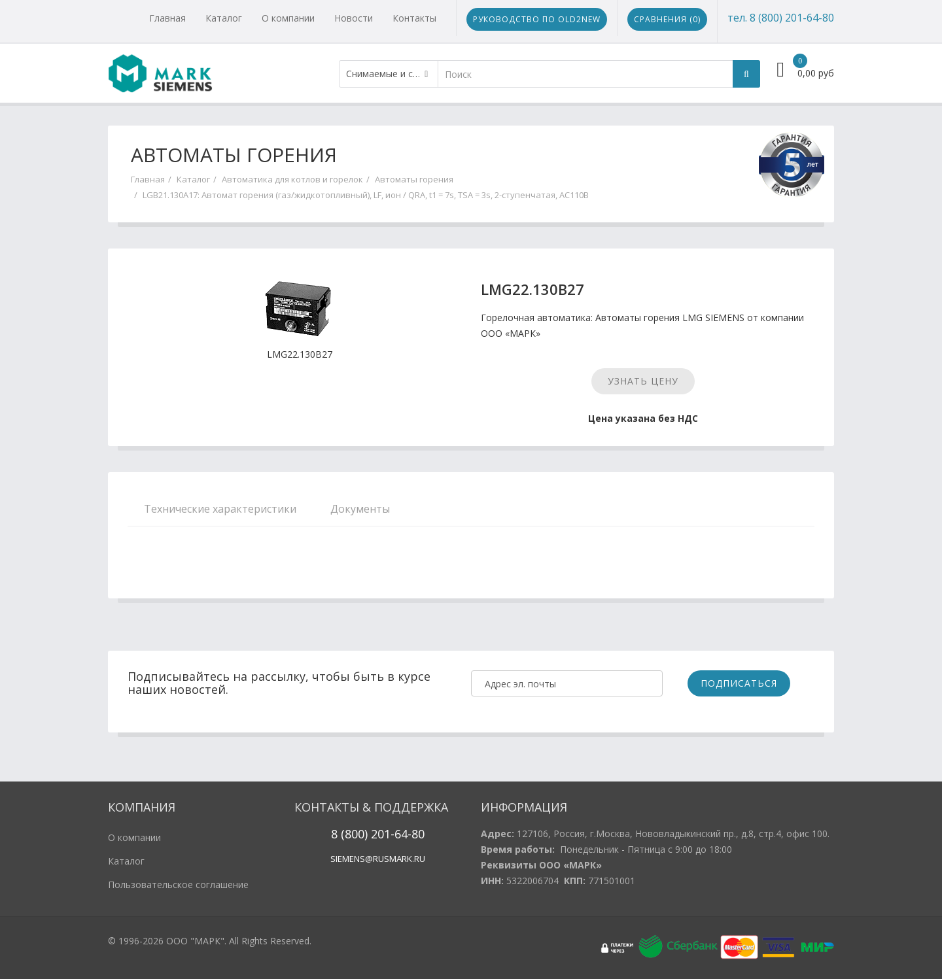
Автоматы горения (414, 179)
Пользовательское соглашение (178, 884)
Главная (167, 18)
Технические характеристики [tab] (220, 509)
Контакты (414, 18)
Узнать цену (643, 381)
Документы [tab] (360, 509)
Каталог (223, 18)
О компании (288, 18)
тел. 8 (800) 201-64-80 (780, 17)
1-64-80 (404, 834)
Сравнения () (667, 19)
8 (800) (349, 834)
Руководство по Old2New (537, 19)
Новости (353, 18)
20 (376, 834)
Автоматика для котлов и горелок (292, 179)
